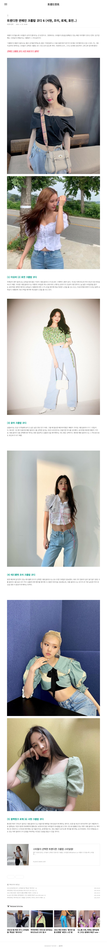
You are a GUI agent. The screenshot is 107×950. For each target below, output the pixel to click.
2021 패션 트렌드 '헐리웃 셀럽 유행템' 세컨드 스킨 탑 (21, 893)
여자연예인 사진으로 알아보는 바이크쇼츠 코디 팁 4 (21, 890)
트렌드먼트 (53, 4)
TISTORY (54, 946)
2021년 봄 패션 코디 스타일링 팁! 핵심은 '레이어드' (21, 888)
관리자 (60, 946)
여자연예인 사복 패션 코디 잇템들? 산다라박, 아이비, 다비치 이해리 (25, 897)
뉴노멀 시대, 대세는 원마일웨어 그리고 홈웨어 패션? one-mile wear (25, 895)
